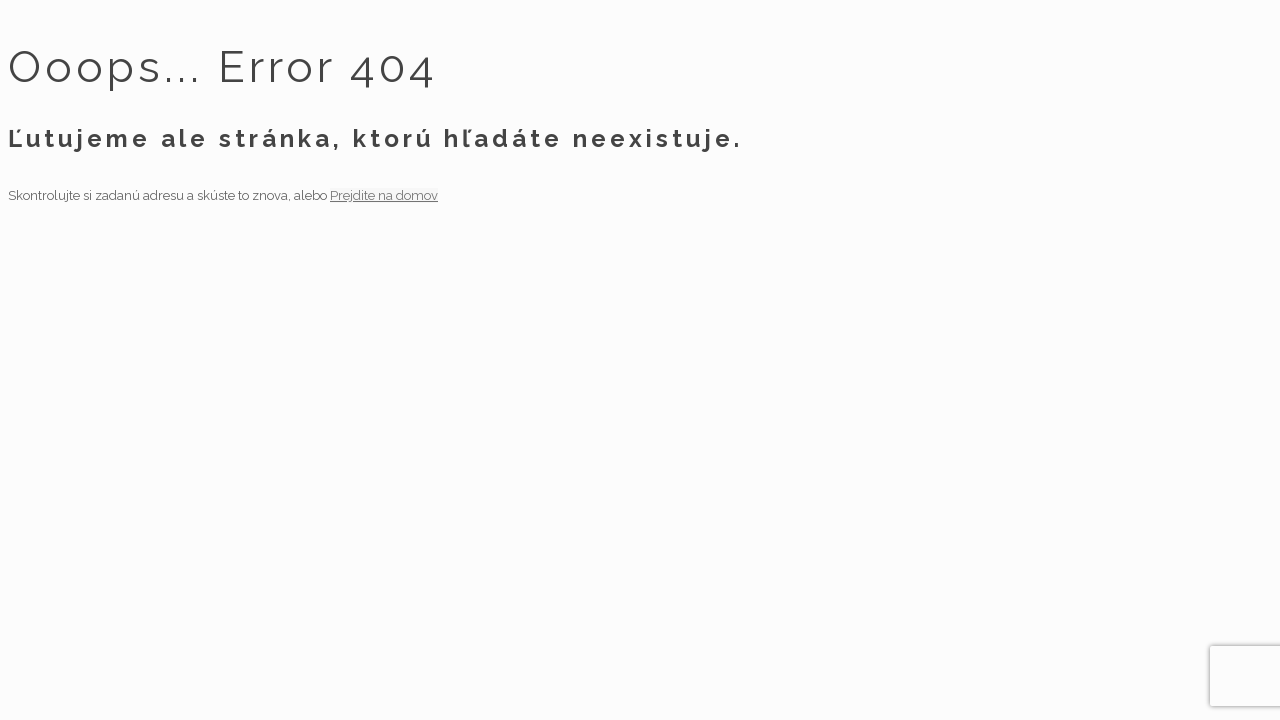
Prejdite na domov (384, 195)
